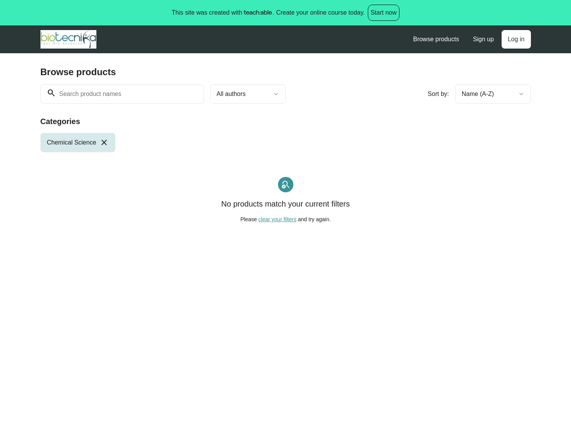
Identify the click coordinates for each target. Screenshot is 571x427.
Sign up (483, 39)
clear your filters (277, 219)
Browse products (436, 39)
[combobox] (248, 94)
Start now (384, 12)
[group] (254, 142)
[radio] (77, 142)
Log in (516, 39)
